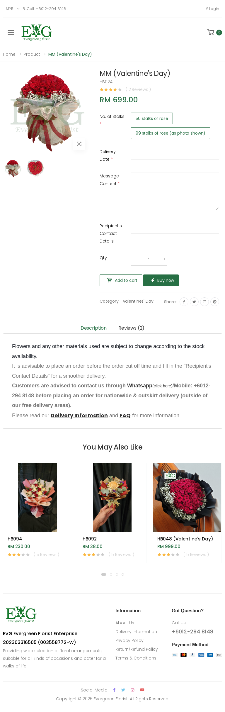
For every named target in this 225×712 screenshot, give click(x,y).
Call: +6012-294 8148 (44, 8)
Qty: (104, 258)
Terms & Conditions (135, 658)
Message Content (110, 180)
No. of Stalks (112, 120)
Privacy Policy (129, 640)
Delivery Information (136, 632)
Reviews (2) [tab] (131, 328)
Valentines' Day (138, 301)
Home (9, 54)
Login (212, 8)
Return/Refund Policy (136, 649)
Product (32, 54)
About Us (124, 623)
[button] (214, 32)
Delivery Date (108, 155)
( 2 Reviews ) (138, 89)
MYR (9, 8)
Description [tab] (94, 328)
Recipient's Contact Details (111, 233)
